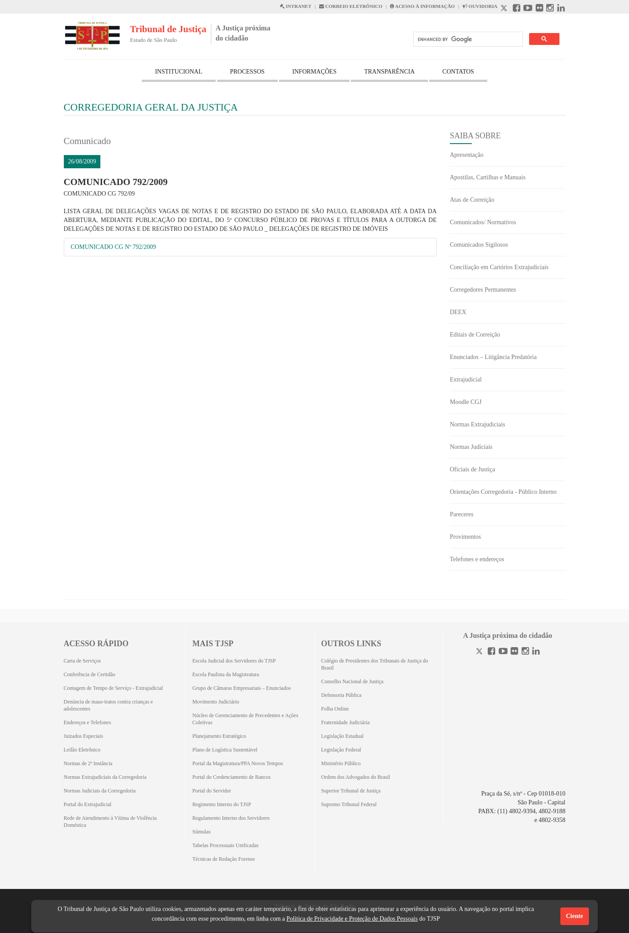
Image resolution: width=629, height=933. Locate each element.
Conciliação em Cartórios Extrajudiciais (499, 267)
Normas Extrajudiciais (477, 424)
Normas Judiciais (471, 447)
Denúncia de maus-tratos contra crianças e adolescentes (108, 705)
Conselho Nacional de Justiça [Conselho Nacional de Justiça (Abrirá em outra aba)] (352, 681)
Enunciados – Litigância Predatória (493, 357)
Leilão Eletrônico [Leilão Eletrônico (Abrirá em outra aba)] (82, 750)
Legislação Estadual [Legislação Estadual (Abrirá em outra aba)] (342, 736)
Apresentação (466, 155)
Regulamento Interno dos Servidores (231, 818)
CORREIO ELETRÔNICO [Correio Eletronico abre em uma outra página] (351, 6)
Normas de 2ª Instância (88, 763)
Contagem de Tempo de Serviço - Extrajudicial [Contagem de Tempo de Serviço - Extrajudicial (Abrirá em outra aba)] (113, 688)
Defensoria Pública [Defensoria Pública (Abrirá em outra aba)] (341, 695)
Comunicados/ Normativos (483, 222)
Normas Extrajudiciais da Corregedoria (105, 777)
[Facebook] (491, 652)
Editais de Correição (475, 334)
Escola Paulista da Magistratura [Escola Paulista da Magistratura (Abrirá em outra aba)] (225, 674)
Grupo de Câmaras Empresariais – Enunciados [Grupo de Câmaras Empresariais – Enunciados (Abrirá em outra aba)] (241, 688)
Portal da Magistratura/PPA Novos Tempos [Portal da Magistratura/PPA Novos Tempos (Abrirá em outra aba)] (237, 763)
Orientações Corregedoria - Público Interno (503, 492)
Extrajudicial (466, 379)
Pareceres (462, 514)
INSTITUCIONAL (178, 71)
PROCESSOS (247, 71)
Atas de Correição (472, 199)
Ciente (574, 916)
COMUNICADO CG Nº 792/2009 (113, 247)
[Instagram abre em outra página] (550, 9)
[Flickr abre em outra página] (539, 9)
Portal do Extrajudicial (88, 804)
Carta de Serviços (82, 661)
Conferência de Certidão (89, 674)
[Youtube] (503, 652)
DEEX (458, 312)
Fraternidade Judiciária (345, 722)
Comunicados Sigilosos (479, 244)
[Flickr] (514, 652)
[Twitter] (480, 652)
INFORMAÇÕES (314, 71)
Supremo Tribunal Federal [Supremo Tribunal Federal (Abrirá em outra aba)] (349, 804)
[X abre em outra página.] (505, 9)
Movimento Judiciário (215, 702)
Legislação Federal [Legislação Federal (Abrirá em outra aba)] (341, 750)
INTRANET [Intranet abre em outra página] (295, 6)
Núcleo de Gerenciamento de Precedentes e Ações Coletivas (245, 719)
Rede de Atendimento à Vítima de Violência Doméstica (110, 821)
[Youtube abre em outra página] (527, 9)
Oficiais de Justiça (472, 469)
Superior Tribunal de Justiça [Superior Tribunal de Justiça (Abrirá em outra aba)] (351, 791)
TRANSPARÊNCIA (389, 71)
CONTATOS (458, 71)
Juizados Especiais (83, 736)
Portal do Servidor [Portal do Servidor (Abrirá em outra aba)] (211, 791)
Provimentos (465, 536)
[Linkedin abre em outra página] (561, 9)
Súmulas (201, 832)
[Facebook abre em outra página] (516, 9)
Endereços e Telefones (87, 722)
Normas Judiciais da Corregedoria (100, 791)
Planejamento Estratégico (219, 736)
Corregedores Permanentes (483, 289)
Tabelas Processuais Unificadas (225, 845)
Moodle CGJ (466, 402)
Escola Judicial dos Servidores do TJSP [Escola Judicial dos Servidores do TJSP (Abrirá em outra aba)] (234, 661)
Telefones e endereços (477, 559)
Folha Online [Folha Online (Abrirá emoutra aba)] (335, 709)
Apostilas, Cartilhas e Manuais (488, 177)
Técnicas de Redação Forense (223, 859)
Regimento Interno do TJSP (221, 804)
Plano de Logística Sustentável (224, 750)
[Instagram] (525, 652)
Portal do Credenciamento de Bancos (231, 777)
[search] (467, 39)
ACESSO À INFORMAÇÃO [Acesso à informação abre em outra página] (422, 6)
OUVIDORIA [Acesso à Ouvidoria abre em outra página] (480, 6)
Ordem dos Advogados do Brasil (355, 777)
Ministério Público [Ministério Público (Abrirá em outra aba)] (341, 763)
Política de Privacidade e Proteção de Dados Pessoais (352, 918)
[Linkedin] (536, 652)
